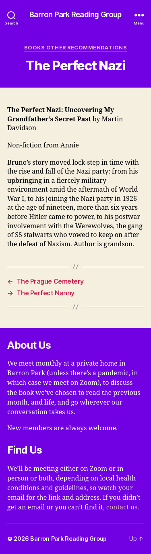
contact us (121, 507)
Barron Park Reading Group (75, 15)
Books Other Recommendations (75, 48)
